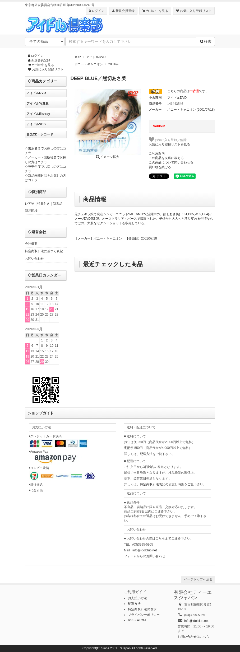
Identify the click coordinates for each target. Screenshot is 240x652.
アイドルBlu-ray (38, 114)
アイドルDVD (95, 57)
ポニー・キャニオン (89, 64)
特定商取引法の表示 (142, 609)
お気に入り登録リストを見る (169, 144)
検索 (205, 41)
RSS (131, 620)
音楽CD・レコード (39, 134)
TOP (78, 57)
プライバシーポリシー (144, 615)
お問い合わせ (34, 258)
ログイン (96, 11)
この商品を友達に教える (166, 158)
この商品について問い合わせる (171, 162)
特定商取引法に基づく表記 (44, 251)
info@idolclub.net (144, 550)
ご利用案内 (157, 153)
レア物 (29, 203)
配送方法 (146, 454)
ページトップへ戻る (198, 579)
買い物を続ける (160, 167)
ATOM (141, 620)
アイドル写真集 (37, 103)
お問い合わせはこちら (193, 637)
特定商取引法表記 (152, 484)
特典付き (43, 203)
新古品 (57, 203)
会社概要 (31, 244)
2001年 (113, 64)
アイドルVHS (36, 124)
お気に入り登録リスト (194, 11)
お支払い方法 (137, 598)
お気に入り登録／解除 (168, 139)
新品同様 (31, 211)
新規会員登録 (123, 11)
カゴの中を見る (155, 11)
